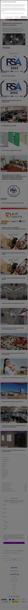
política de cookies (21, 13)
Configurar (23, 17)
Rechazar (17, 17)
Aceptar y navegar (9, 17)
